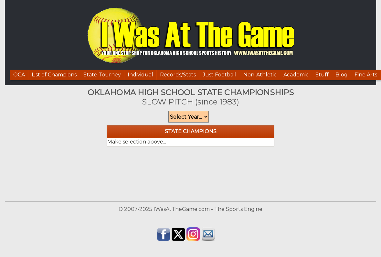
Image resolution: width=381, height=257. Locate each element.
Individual (140, 75)
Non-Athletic (260, 75)
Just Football (220, 75)
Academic (296, 75)
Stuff (322, 75)
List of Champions (54, 75)
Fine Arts (366, 75)
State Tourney (102, 75)
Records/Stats (178, 75)
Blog (341, 75)
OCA (19, 75)
